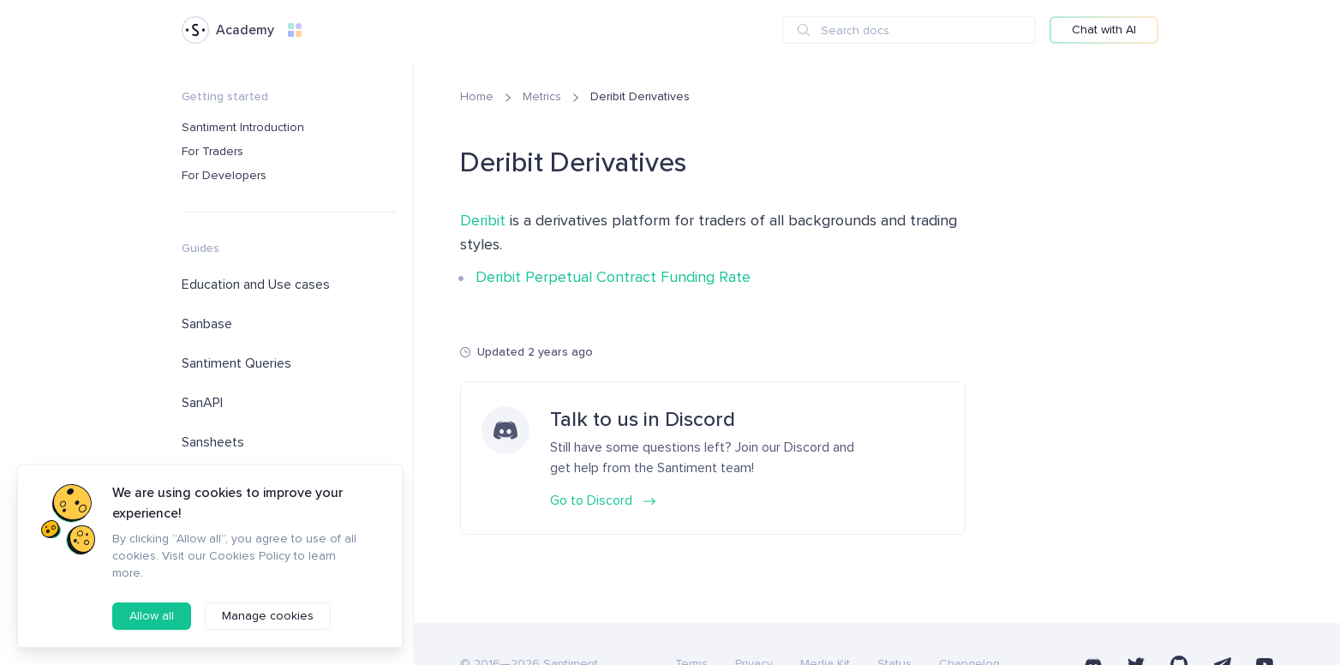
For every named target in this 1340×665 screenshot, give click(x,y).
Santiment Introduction (243, 127)
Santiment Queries (236, 363)
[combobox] (909, 30)
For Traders (212, 151)
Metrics (542, 96)
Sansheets (213, 442)
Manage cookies (268, 615)
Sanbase (207, 323)
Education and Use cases (256, 284)
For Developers (224, 175)
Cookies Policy (249, 555)
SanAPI (202, 402)
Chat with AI (1104, 29)
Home (477, 96)
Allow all (151, 615)
